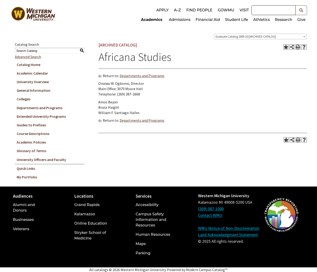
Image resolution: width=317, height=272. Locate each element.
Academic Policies (31, 142)
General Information (33, 90)
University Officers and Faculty (41, 159)
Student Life (236, 19)
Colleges (23, 99)
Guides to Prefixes (31, 125)
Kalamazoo (84, 214)
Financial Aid (208, 19)
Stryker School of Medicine (90, 235)
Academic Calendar (32, 73)
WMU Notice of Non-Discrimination (228, 228)
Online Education (90, 223)
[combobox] (260, 36)
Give (301, 19)
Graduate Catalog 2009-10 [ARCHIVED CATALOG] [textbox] (245, 37)
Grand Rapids (86, 205)
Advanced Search (28, 56)
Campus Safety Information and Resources (151, 219)
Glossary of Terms (31, 150)
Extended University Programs (41, 116)
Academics (151, 19)
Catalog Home (28, 64)
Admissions (180, 19)
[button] (301, 10)
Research (283, 19)
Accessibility (147, 205)
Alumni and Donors (24, 208)
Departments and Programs (39, 107)
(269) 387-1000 (211, 208)
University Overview (33, 81)
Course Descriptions (33, 133)
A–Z (177, 10)
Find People (199, 10)
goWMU (226, 10)
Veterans (21, 229)
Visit (244, 10)
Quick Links (26, 168)
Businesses (23, 219)
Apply (162, 10)
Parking (143, 253)
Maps (141, 244)
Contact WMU (210, 215)
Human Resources (153, 234)
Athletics (261, 19)
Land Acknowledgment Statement (228, 234)
